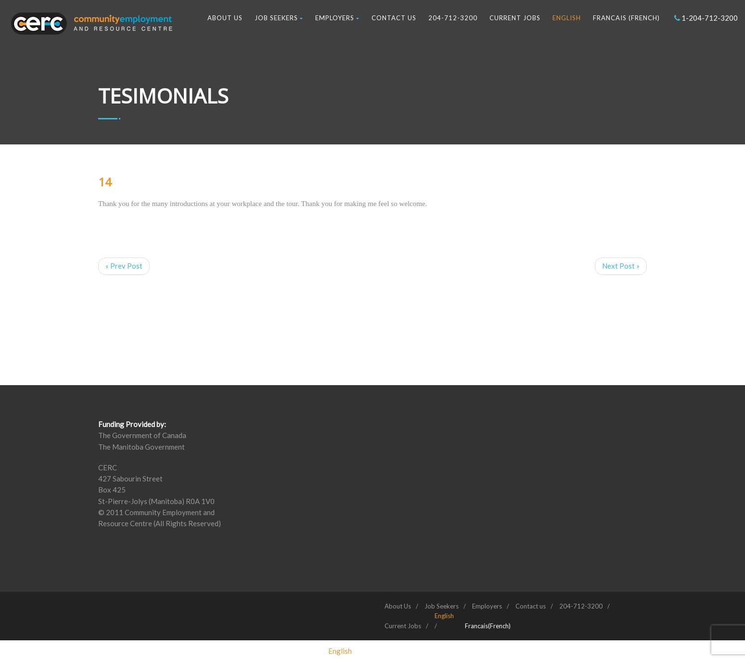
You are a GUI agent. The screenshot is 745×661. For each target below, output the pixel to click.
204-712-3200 (452, 18)
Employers (337, 18)
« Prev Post (123, 265)
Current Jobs (514, 18)
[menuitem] (444, 616)
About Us (225, 18)
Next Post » (621, 265)
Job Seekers (279, 18)
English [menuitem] (340, 650)
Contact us (394, 18)
